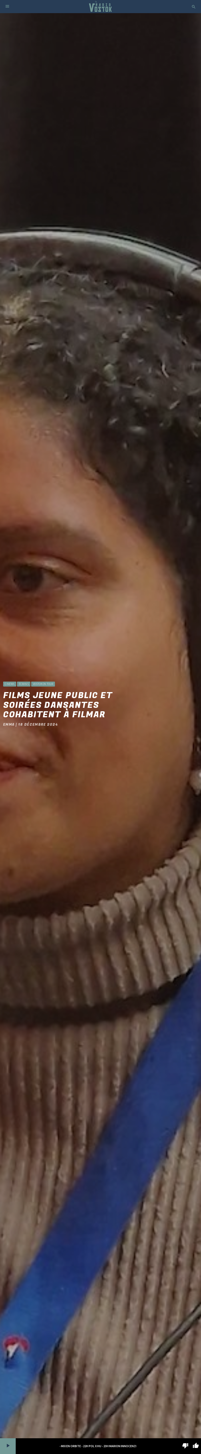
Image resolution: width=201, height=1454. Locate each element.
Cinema (9, 684)
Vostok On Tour (43, 684)
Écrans (24, 684)
